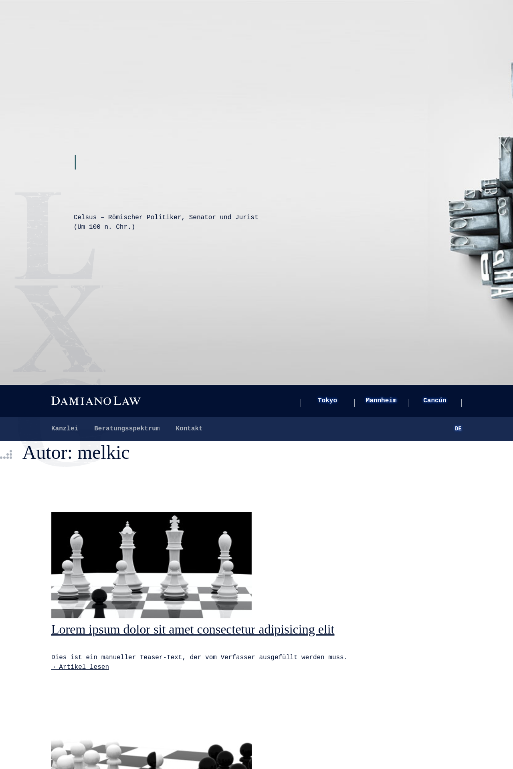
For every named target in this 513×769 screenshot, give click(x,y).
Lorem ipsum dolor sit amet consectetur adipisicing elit (193, 629)
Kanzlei (64, 428)
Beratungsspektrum (127, 428)
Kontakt (189, 428)
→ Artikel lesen (80, 667)
